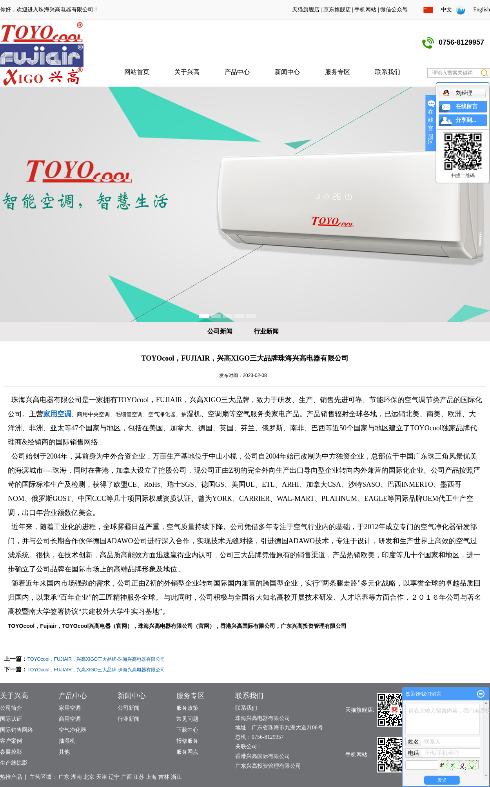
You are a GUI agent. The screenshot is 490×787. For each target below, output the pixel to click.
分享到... (466, 120)
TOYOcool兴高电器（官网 (94, 626)
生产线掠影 (13, 763)
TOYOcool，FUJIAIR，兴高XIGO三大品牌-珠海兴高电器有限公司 (96, 659)
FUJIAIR (169, 400)
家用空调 (70, 708)
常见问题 (187, 719)
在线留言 (466, 106)
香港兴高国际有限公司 (247, 626)
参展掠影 (11, 752)
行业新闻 (266, 331)
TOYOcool (133, 400)
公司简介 (11, 708)
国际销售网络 (16, 730)
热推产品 (11, 777)
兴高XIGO (205, 400)
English (481, 10)
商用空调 (70, 719)
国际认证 (11, 719)
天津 (101, 777)
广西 (126, 777)
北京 (88, 777)
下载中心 (187, 730)
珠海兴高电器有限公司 (65, 10)
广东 (63, 777)
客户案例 (11, 741)
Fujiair (48, 626)
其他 (64, 752)
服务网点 (187, 752)
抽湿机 (67, 741)
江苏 (138, 777)
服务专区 (337, 72)
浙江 (176, 777)
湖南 (76, 777)
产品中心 (237, 72)
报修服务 (187, 741)
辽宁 (114, 777)
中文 (446, 10)
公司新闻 (219, 331)
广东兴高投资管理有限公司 (314, 626)
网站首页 (136, 72)
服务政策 (187, 708)
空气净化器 (72, 730)
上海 (151, 777)
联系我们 (387, 72)
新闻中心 (287, 72)
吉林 (163, 777)
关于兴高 (187, 72)
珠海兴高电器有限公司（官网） (176, 626)
